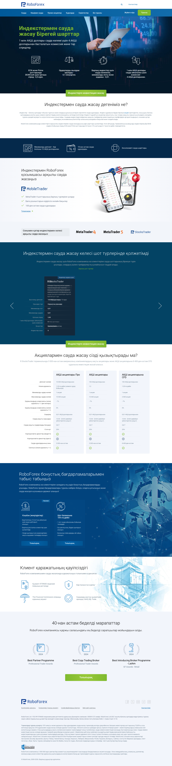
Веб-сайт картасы (89, 708)
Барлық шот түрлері (86, 269)
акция (126, 113)
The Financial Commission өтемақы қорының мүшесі (46, 598)
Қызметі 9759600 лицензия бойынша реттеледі (43, 585)
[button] (32, 4)
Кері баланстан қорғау (85, 585)
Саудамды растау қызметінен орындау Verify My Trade (88, 598)
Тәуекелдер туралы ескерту (48, 708)
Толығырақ (26, 211)
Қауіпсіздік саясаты (28, 708)
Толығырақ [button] (34, 543)
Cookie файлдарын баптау (70, 708)
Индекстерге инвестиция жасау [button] (86, 93)
